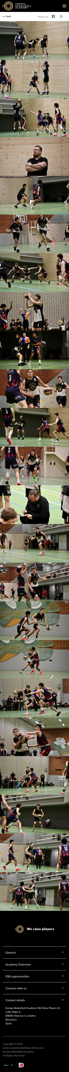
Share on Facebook (53, 16)
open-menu (64, 5)
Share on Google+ (61, 16)
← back (7, 16)
